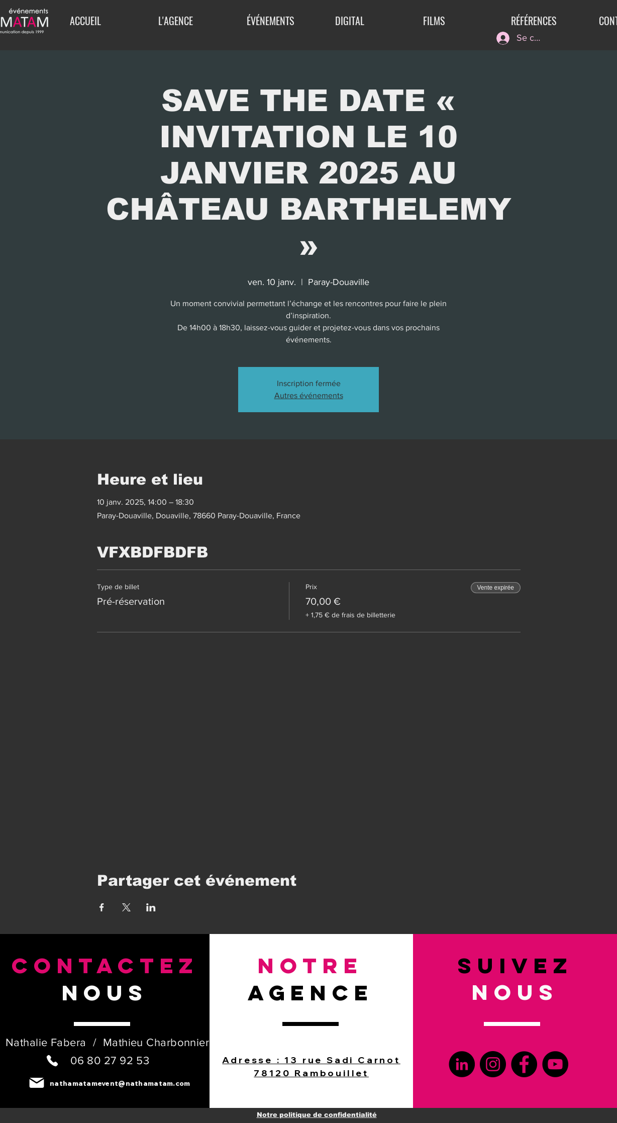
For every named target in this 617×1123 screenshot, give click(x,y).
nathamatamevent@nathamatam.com (120, 1083)
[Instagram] (493, 1064)
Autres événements (308, 395)
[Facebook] (524, 1064)
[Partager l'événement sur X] (126, 907)
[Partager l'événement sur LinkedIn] (151, 907)
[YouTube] (555, 1064)
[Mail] (36, 1083)
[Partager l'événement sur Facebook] (102, 907)
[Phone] (52, 1060)
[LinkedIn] (462, 1064)
